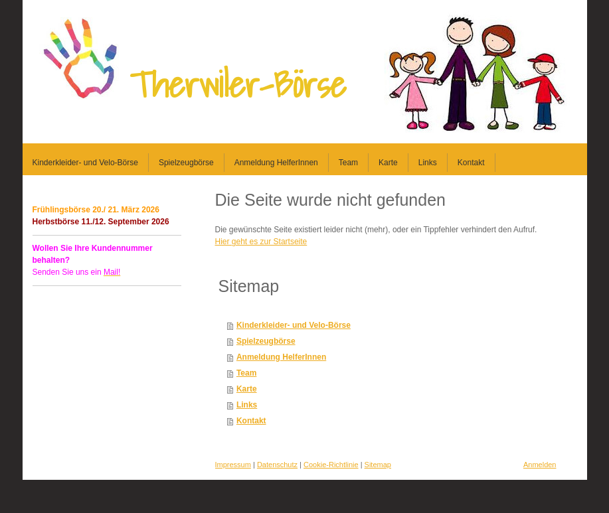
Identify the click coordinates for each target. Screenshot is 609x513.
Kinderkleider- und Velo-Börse (293, 325)
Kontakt (251, 420)
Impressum (233, 465)
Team (246, 373)
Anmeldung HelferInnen (281, 357)
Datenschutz (277, 465)
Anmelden (540, 465)
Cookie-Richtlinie (331, 465)
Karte (246, 389)
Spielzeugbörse (266, 341)
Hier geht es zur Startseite (261, 241)
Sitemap (378, 465)
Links (246, 404)
